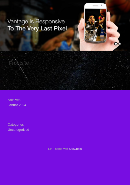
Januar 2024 (17, 105)
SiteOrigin (75, 148)
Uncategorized (18, 130)
